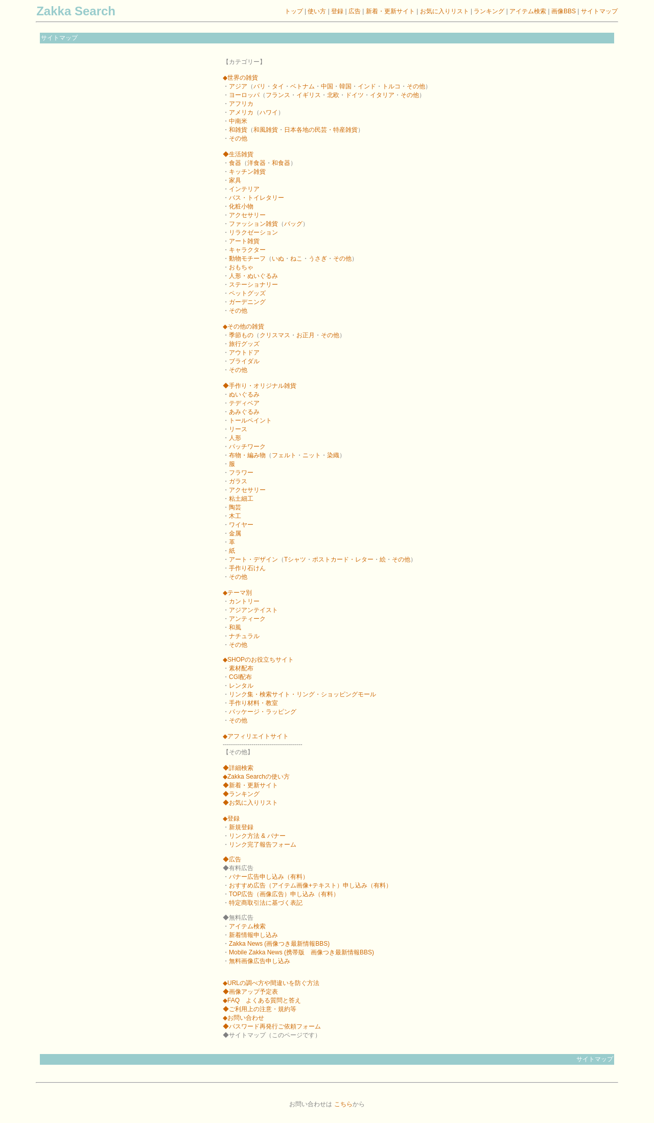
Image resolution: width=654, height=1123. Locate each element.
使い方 (317, 11)
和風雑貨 (265, 129)
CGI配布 (240, 677)
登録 (337, 11)
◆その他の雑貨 (243, 326)
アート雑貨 (244, 241)
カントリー (244, 601)
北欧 (333, 95)
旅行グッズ (244, 343)
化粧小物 (241, 206)
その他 (416, 86)
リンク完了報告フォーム (262, 844)
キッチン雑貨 (247, 171)
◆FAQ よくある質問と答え (262, 1000)
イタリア (382, 95)
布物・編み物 (247, 455)
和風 (235, 627)
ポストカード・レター (342, 559)
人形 (235, 437)
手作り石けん (247, 568)
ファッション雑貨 (253, 223)
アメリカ (241, 112)
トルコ (391, 86)
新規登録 (241, 827)
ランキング (489, 11)
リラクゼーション (253, 232)
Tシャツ (295, 559)
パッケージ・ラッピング (262, 711)
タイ (278, 86)
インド (367, 86)
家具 (235, 180)
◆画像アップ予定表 (250, 991)
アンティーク (247, 618)
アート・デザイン (253, 559)
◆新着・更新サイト (250, 785)
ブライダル (244, 361)
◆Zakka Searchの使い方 (256, 776)
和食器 (281, 163)
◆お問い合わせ (243, 1017)
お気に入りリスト (444, 11)
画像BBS (564, 11)
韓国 (345, 86)
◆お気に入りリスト (250, 802)
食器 (235, 163)
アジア (238, 86)
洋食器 (256, 163)
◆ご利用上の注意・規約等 (259, 1009)
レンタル (241, 685)
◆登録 (231, 818)
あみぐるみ (244, 411)
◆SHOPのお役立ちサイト (258, 659)
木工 (235, 516)
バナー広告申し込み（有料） (269, 876)
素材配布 (241, 668)
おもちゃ (241, 267)
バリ (259, 86)
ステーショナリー (253, 284)
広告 (354, 11)
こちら (343, 1104)
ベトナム (302, 86)
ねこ (296, 258)
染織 (333, 455)
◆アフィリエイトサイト (256, 736)
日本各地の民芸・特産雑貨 (321, 129)
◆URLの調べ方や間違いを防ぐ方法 (271, 983)
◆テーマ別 (237, 592)
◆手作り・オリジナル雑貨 (259, 385)
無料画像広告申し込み (259, 961)
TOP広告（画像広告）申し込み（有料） (284, 894)
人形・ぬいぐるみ (253, 275)
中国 (327, 86)
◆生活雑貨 (238, 154)
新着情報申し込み (253, 935)
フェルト (284, 455)
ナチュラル (244, 636)
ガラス (238, 481)
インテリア (244, 189)
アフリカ (241, 103)
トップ (294, 11)
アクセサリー (247, 215)
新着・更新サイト (390, 11)
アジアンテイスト (253, 610)
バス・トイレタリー (256, 197)
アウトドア (244, 352)
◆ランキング (241, 794)
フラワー (241, 472)
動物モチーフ (247, 258)
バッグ (293, 223)
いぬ (278, 258)
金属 (235, 533)
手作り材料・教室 (253, 703)
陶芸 (235, 507)
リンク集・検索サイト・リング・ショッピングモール (302, 694)
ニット (311, 455)
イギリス (308, 95)
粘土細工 (241, 498)
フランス (278, 95)
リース (238, 429)
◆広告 (232, 859)
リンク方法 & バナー (257, 835)
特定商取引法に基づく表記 (265, 902)
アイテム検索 (527, 11)
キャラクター (247, 249)
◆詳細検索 (238, 767)
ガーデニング (247, 302)
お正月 (305, 335)
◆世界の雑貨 (240, 77)
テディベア (244, 403)
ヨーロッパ (244, 95)
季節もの (241, 335)
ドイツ (354, 95)
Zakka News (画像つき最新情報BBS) (279, 943)
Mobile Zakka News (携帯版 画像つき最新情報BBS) (301, 952)
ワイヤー (241, 524)
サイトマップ (599, 11)
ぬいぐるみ (244, 394)
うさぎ (318, 258)
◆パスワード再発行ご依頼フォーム (272, 1026)
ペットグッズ (247, 293)
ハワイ (269, 112)
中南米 (238, 121)
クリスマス (275, 335)
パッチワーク (247, 446)
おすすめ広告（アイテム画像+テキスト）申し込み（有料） (310, 885)
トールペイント (250, 420)
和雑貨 (238, 129)
